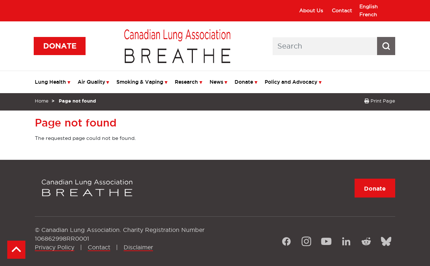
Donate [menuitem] (244, 82)
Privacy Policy (54, 247)
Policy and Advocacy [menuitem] (291, 82)
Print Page (379, 100)
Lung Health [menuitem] (50, 82)
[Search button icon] (386, 46)
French (368, 14)
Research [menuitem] (186, 82)
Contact (342, 10)
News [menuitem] (216, 82)
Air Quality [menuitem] (91, 82)
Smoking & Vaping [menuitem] (139, 82)
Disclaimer (138, 247)
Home (42, 100)
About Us (311, 10)
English (368, 6)
